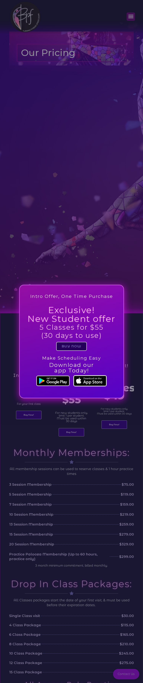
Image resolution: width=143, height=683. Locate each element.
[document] (71, 341)
